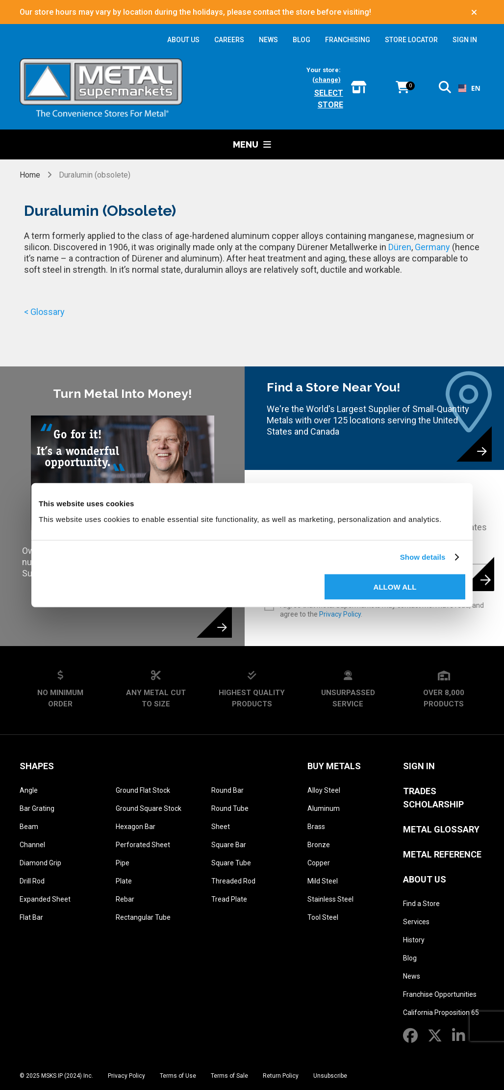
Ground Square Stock (148, 808)
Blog (410, 958)
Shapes (37, 766)
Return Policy (281, 1075)
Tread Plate (229, 899)
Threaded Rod (233, 881)
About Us (424, 879)
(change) (326, 79)
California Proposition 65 (441, 1012)
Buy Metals (334, 766)
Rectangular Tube (143, 917)
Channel (32, 845)
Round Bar (227, 790)
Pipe (122, 863)
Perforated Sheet (143, 845)
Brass (316, 826)
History (414, 940)
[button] (445, 89)
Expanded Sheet (45, 899)
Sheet (220, 826)
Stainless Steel (330, 899)
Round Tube (230, 808)
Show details (423, 557)
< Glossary (44, 312)
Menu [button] (252, 144)
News (411, 976)
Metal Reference (442, 854)
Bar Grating (37, 808)
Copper (318, 863)
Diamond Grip (40, 863)
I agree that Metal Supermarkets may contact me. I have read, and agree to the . (382, 609)
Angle (29, 790)
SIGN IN (465, 40)
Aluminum (323, 808)
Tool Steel (322, 917)
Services (416, 922)
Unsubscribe (330, 1075)
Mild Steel (322, 881)
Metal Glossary (441, 829)
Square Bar (228, 845)
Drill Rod (32, 881)
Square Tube (231, 863)
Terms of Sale (229, 1075)
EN (467, 88)
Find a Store (421, 904)
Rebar (125, 899)
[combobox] (467, 88)
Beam (29, 826)
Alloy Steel (323, 790)
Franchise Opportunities (440, 994)
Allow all (395, 586)
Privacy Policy (340, 614)
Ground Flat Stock (143, 790)
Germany (432, 247)
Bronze (318, 845)
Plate (124, 881)
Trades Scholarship (433, 797)
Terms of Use (178, 1075)
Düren (399, 247)
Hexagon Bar (135, 826)
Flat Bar (31, 917)
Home (31, 175)
